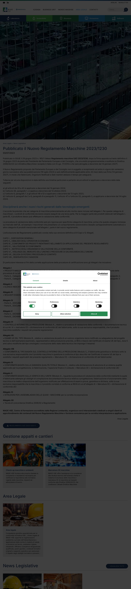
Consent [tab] (36, 280)
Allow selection (65, 314)
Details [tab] (65, 280)
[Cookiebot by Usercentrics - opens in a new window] (99, 274)
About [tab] (95, 280)
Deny (37, 314)
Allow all (94, 314)
